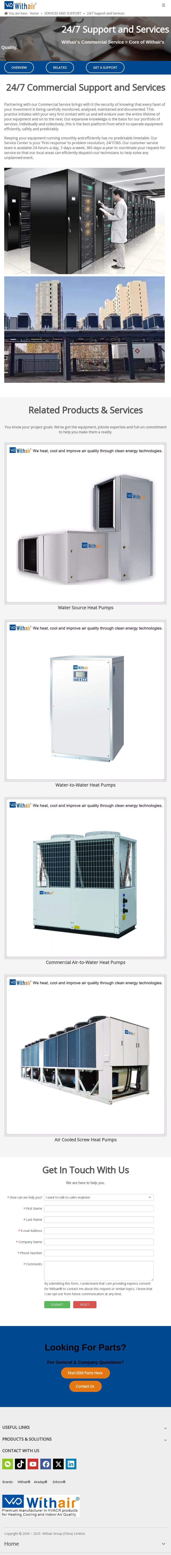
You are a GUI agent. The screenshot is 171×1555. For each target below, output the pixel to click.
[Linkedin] (71, 1464)
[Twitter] (58, 1464)
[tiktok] (20, 1464)
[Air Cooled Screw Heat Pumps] (85, 1055)
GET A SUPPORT (105, 67)
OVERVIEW (19, 67)
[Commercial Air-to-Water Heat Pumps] (85, 878)
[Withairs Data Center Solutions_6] (84, 329)
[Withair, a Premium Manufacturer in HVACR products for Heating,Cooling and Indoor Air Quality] (41, 1506)
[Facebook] (45, 1464)
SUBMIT (57, 1304)
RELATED (60, 67)
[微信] (7, 1464)
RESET (85, 1304)
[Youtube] (33, 1464)
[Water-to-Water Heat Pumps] (85, 701)
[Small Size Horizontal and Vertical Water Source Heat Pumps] (85, 523)
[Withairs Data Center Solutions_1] (84, 221)
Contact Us (85, 1386)
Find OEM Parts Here (85, 1373)
